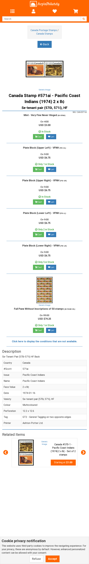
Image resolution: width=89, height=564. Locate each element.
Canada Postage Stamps (44, 30)
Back (44, 44)
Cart (38, 136)
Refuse (36, 558)
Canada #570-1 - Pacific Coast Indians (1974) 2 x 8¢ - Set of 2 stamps (63, 449)
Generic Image (44, 90)
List (51, 136)
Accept (52, 558)
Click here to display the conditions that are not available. (44, 341)
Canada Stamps (44, 33)
